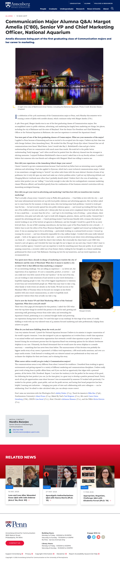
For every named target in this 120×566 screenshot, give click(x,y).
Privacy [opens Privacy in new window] (28, 554)
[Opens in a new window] (89, 537)
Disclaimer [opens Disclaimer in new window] (61, 554)
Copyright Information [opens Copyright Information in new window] (43, 554)
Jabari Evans (40, 396)
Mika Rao (91, 393)
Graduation (75, 3)
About (106, 9)
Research (80, 9)
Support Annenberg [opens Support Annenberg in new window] (13, 554)
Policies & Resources (103, 3)
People (43, 9)
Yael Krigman (69, 396)
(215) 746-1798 (18, 430)
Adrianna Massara (69, 399)
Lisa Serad (40, 399)
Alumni (87, 3)
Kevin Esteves (99, 399)
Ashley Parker (61, 393)
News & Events (93, 9)
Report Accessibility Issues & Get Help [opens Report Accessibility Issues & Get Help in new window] (83, 554)
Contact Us (14, 543)
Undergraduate (66, 9)
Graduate (53, 9)
